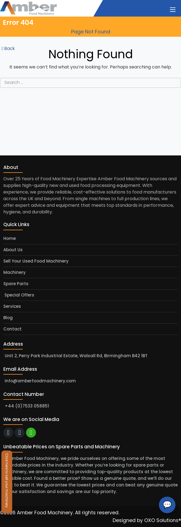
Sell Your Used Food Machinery (36, 261)
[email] (8, 433)
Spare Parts (16, 284)
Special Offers (18, 295)
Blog (8, 318)
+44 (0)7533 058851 (27, 406)
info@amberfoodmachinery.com (40, 381)
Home (9, 238)
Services (12, 306)
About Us (13, 250)
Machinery (14, 272)
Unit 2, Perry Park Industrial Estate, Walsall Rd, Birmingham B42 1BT (76, 356)
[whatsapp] (31, 433)
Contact (12, 329)
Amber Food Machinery (45, 512)
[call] (20, 433)
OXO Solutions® (162, 520)
